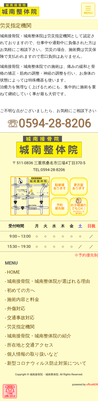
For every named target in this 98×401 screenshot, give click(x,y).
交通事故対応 (20, 317)
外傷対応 (16, 308)
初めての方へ (21, 290)
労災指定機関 (20, 326)
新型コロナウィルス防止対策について (47, 363)
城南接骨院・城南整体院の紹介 (39, 336)
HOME (13, 272)
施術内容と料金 (23, 299)
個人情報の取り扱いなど (32, 354)
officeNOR (92, 384)
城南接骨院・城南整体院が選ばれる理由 (48, 281)
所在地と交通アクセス (30, 345)
